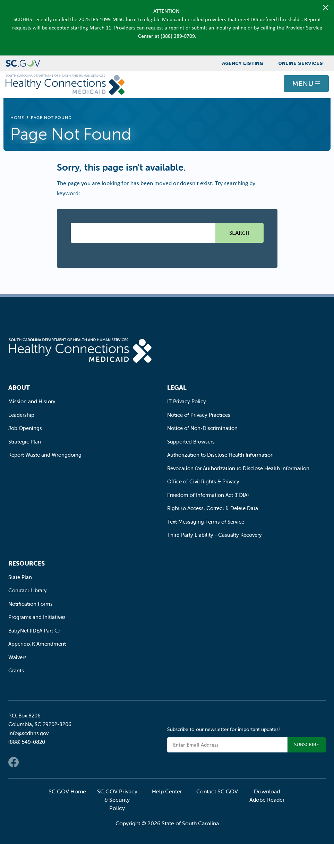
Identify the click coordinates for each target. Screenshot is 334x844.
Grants (16, 670)
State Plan (20, 577)
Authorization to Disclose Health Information (220, 454)
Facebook (13, 762)
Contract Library (27, 590)
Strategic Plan (24, 441)
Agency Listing (242, 63)
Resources (26, 563)
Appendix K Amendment (37, 643)
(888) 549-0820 (26, 742)
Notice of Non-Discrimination (202, 428)
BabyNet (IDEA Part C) (34, 630)
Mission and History (31, 401)
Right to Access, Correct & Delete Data (212, 508)
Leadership (21, 415)
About (19, 387)
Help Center (167, 791)
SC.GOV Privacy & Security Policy (117, 799)
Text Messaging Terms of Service (205, 521)
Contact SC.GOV (217, 791)
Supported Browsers (191, 441)
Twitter (27, 762)
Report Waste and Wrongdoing (45, 454)
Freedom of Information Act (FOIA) (208, 495)
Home (17, 117)
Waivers (17, 657)
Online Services (300, 63)
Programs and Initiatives (37, 617)
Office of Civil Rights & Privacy (203, 481)
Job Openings (25, 428)
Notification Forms (30, 604)
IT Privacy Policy (186, 401)
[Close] (326, 7)
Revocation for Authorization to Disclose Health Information (238, 468)
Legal (177, 387)
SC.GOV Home (67, 791)
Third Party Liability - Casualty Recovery (214, 535)
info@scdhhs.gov (28, 733)
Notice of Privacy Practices (198, 415)
